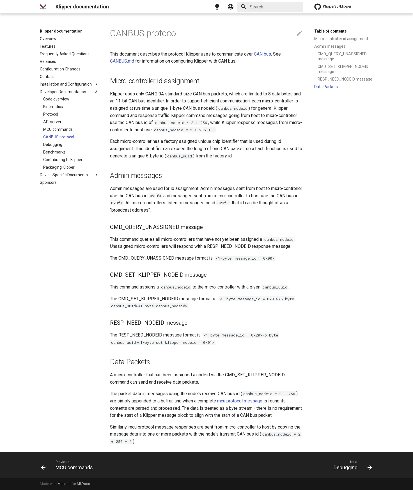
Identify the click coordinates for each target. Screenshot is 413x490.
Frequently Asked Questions (65, 54)
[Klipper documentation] (43, 6)
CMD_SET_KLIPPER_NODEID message (343, 69)
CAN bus (262, 54)
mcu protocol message (239, 401)
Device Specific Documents (69, 174)
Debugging (52, 144)
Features (48, 46)
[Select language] (230, 6)
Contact (47, 76)
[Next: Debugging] (351, 465)
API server (52, 122)
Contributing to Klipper (62, 159)
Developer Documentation (69, 91)
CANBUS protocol (58, 137)
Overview (48, 38)
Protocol (50, 114)
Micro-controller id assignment (341, 38)
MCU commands (58, 129)
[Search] (270, 7)
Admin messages (329, 46)
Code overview (56, 99)
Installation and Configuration (69, 84)
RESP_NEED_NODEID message (345, 79)
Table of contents (330, 31)
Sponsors (48, 182)
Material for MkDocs (74, 484)
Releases (48, 61)
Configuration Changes (60, 69)
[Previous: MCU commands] (68, 465)
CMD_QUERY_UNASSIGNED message (342, 56)
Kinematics (53, 106)
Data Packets (326, 86)
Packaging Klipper (59, 167)
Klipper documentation (61, 31)
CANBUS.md (122, 61)
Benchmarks (54, 152)
